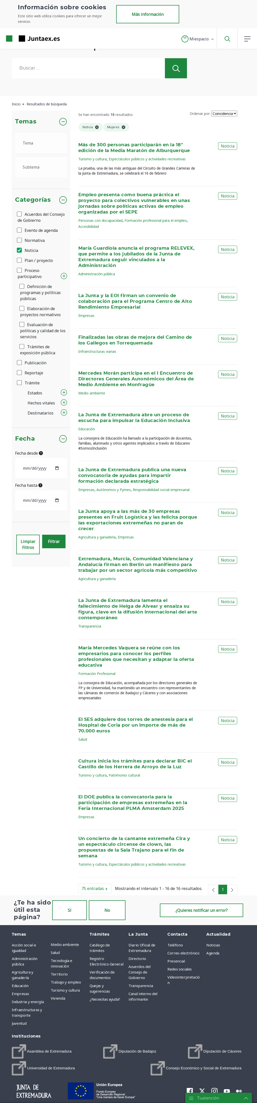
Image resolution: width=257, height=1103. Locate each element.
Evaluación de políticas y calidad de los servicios (43, 330)
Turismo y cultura (92, 159)
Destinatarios (40, 413)
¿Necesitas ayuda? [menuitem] (105, 999)
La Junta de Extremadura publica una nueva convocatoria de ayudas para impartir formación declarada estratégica (132, 476)
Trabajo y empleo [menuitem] (66, 982)
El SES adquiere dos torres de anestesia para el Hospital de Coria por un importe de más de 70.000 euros (135, 725)
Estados (35, 393)
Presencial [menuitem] (176, 960)
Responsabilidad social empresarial (161, 489)
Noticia (28, 250)
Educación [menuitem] (20, 985)
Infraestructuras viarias (97, 351)
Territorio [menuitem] (59, 974)
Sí (69, 910)
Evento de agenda (38, 230)
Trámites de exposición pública (37, 350)
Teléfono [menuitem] (175, 944)
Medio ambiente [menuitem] (65, 944)
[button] (198, 39)
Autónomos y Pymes (113, 489)
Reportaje (30, 373)
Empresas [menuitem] (20, 993)
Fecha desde (29, 453)
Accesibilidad (88, 226)
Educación (86, 429)
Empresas (86, 315)
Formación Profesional (96, 673)
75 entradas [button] (97, 889)
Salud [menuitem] (55, 952)
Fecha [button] (25, 439)
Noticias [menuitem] (213, 944)
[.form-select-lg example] (41, 143)
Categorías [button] (33, 200)
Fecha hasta (28, 485)
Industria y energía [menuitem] (28, 1001)
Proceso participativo (30, 273)
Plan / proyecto (35, 260)
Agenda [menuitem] (212, 952)
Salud (82, 739)
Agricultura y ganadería (97, 537)
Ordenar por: (200, 113)
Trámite (29, 383)
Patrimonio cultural (124, 775)
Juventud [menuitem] (19, 1023)
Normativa (31, 240)
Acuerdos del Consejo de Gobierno (41, 217)
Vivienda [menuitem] (58, 998)
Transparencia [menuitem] (140, 985)
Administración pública (96, 273)
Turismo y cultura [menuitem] (65, 990)
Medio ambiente (91, 393)
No (107, 910)
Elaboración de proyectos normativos (40, 311)
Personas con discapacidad (100, 220)
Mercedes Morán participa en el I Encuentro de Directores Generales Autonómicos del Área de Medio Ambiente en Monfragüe (136, 379)
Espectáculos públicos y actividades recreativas (147, 159)
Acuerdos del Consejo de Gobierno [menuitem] (139, 972)
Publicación (32, 363)
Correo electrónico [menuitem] (183, 952)
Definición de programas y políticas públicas (40, 292)
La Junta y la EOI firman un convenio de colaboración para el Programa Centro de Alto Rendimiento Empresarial (135, 302)
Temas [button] (25, 122)
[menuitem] (42, 1051)
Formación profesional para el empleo (155, 220)
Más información (148, 14)
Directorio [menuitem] (137, 958)
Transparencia (89, 626)
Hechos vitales (41, 403)
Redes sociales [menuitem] (179, 969)
